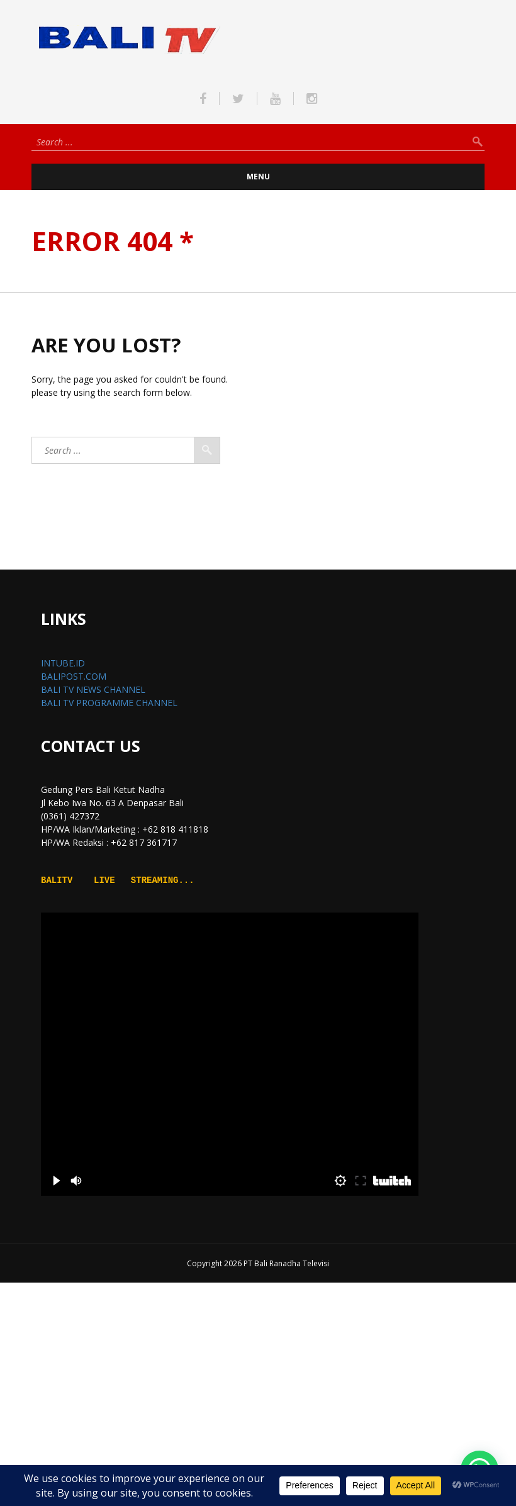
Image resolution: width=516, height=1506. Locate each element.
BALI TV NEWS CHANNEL (93, 689)
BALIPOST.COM (73, 676)
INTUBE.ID (63, 663)
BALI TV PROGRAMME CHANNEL (109, 703)
